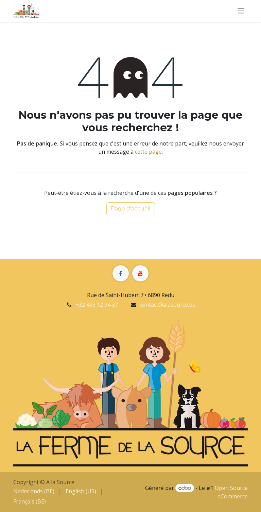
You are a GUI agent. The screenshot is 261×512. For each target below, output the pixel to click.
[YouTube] (140, 273)
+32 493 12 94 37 (96, 304)
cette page (148, 151)
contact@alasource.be (167, 304)
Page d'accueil (131, 208)
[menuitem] (33, 491)
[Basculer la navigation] (241, 11)
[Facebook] (120, 273)
